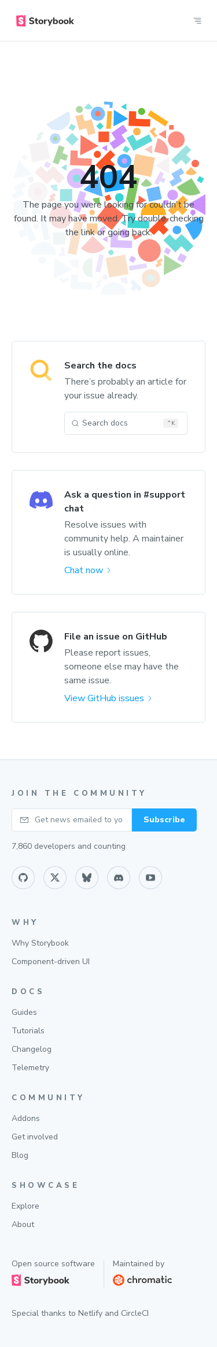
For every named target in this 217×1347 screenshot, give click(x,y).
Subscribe (164, 819)
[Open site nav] (197, 21)
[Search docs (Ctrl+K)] (125, 423)
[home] (45, 21)
